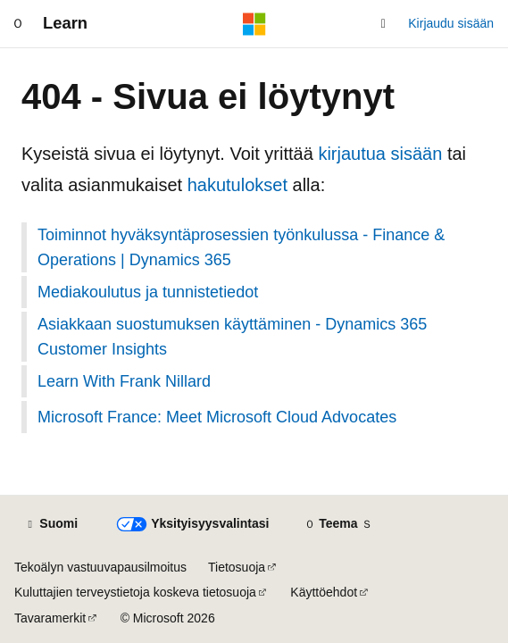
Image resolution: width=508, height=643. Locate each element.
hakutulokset (237, 185)
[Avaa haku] (383, 24)
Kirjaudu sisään (451, 23)
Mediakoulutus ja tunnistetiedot (147, 292)
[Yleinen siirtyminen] (18, 24)
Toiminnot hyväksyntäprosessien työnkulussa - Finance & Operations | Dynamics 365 (241, 247)
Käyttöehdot (323, 592)
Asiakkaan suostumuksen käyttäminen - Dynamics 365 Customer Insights (232, 336)
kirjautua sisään (380, 153)
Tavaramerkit (50, 618)
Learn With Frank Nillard (124, 381)
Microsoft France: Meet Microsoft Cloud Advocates (216, 417)
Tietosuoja (236, 567)
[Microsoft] (254, 24)
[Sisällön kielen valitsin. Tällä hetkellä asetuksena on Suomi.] (51, 524)
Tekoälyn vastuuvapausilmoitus (100, 567)
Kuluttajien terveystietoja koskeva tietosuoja (135, 592)
